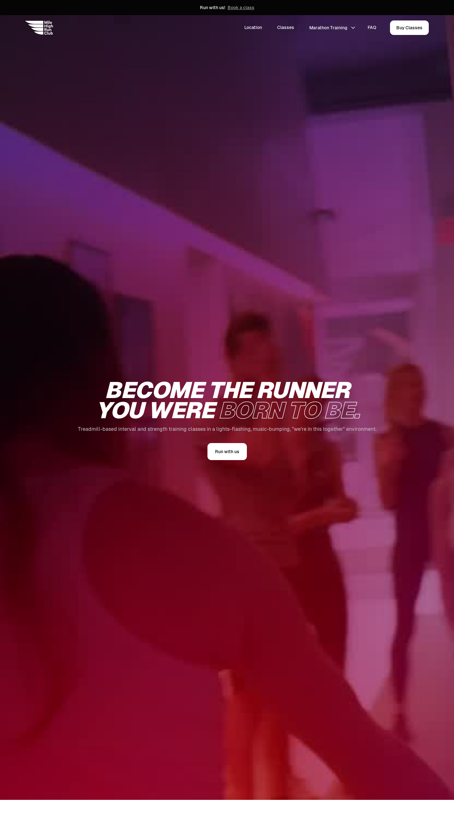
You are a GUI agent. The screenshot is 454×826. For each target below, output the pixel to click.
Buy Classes (409, 27)
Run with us (227, 451)
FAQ (372, 27)
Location (253, 27)
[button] (332, 27)
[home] (39, 28)
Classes (285, 27)
